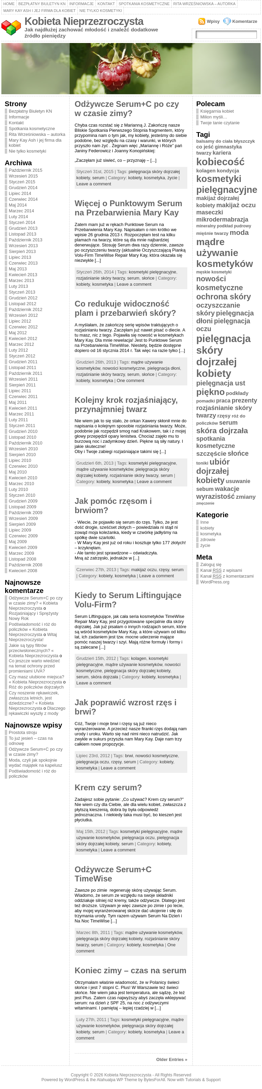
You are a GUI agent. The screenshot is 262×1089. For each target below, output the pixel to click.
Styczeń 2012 (22, 355)
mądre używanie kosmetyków (104, 469)
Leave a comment (93, 183)
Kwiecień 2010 (23, 477)
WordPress (74, 1079)
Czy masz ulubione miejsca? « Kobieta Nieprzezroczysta (36, 679)
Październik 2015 (25, 170)
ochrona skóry (223, 296)
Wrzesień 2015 (23, 176)
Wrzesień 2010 (23, 448)
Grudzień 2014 (23, 187)
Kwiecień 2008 (23, 570)
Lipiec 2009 (20, 530)
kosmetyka (154, 177)
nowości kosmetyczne (124, 368)
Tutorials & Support (203, 1079)
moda (239, 232)
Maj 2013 (18, 268)
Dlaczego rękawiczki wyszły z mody (37, 711)
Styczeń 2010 (22, 495)
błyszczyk (244, 141)
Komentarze (244, 21)
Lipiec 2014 (20, 193)
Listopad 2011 (22, 367)
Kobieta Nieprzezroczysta (84, 21)
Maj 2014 (18, 205)
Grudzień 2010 (23, 431)
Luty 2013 (18, 286)
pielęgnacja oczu (92, 761)
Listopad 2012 (22, 303)
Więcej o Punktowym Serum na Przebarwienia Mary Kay (129, 208)
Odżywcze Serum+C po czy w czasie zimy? (36, 752)
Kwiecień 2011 (23, 408)
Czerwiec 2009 (23, 535)
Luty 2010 (18, 489)
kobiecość (220, 161)
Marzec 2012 (21, 344)
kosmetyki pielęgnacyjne (152, 271)
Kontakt (106, 4)
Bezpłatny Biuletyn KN (42, 4)
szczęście (211, 453)
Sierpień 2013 (22, 251)
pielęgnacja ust (220, 383)
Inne (204, 522)
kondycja (228, 170)
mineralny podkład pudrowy (223, 226)
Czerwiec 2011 (23, 396)
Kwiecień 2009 (23, 547)
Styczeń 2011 (22, 425)
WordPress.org (214, 581)
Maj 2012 (18, 332)
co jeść (205, 147)
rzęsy (164, 569)
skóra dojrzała (104, 676)
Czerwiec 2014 (23, 199)
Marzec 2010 (21, 483)
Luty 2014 (18, 216)
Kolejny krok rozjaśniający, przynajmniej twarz (126, 405)
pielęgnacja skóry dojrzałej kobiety (137, 670)
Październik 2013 (25, 239)
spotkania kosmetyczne (215, 442)
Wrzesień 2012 (23, 315)
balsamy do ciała (214, 141)
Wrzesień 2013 (23, 245)
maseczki (209, 212)
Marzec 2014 (21, 210)
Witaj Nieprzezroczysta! (33, 637)
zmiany (246, 496)
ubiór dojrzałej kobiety (213, 471)
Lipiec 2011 (20, 390)
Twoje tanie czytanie (219, 122)
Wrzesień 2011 (23, 379)
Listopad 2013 (22, 234)
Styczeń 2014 (22, 222)
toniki (202, 463)
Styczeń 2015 (22, 181)
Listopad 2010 (22, 437)
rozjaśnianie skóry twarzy (100, 278)
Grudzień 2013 (23, 228)
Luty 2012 (18, 350)
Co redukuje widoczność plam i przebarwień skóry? (125, 308)
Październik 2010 (25, 443)
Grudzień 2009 (23, 501)
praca (223, 401)
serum (98, 177)
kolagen (138, 658)
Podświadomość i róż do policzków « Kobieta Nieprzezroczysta (32, 629)
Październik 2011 (25, 373)
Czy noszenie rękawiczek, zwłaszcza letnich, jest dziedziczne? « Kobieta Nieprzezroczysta (34, 700)
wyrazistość (215, 496)
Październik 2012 (25, 309)
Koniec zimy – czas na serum (131, 970)
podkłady (237, 393)
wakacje (227, 488)
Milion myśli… (213, 116)
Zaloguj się (210, 564)
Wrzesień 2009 (23, 518)
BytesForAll (154, 1079)
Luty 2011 (18, 419)
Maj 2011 (18, 402)
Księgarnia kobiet (217, 111)
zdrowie (207, 539)
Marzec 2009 (21, 553)
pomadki (205, 401)
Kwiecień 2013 (23, 274)
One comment (130, 380)
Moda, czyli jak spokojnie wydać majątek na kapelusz (35, 763)
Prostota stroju (23, 732)
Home (9, 4)
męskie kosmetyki (214, 272)
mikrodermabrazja (222, 219)
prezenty (244, 400)
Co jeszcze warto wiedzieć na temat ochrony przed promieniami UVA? (34, 666)
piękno (210, 392)
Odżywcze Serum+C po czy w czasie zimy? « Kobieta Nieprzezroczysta (36, 603)
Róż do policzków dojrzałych (36, 687)
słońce (148, 278)
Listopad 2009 (22, 506)
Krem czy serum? (108, 787)
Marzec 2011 (21, 413)
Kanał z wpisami (221, 570)
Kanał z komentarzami (226, 576)
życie (172, 177)
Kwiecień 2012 (23, 338)
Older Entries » (171, 1059)
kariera (222, 153)
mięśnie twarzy (212, 233)
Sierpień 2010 (22, 454)
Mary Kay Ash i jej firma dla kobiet (39, 11)
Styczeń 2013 (22, 292)
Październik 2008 (25, 564)
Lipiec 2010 (20, 460)
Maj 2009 (18, 541)
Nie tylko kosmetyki (100, 11)
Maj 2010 (18, 472)
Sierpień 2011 (22, 384)
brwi (129, 755)
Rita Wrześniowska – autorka (204, 4)
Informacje (81, 4)
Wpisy (213, 21)
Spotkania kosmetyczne (144, 4)
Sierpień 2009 (22, 524)
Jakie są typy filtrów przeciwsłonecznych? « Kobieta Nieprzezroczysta (33, 650)
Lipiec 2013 (20, 257)
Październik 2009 (25, 512)
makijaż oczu (144, 569)
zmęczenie (205, 503)
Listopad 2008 (22, 559)
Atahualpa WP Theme (117, 1079)
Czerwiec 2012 (23, 326)
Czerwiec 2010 (23, 466)
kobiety (135, 177)
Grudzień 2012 (23, 297)
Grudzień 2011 (23, 361)
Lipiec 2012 (20, 321)
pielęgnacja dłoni (163, 368)
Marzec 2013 (21, 280)
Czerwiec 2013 (23, 263)
